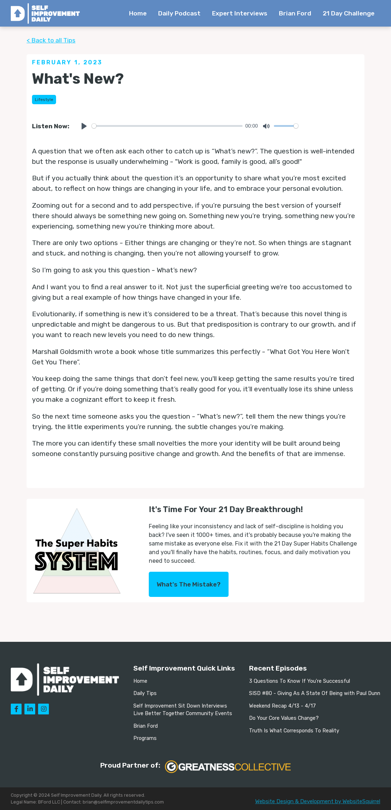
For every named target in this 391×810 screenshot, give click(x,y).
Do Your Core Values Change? (284, 718)
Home (138, 13)
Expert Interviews (239, 13)
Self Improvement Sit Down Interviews (180, 706)
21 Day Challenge (348, 13)
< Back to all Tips (51, 40)
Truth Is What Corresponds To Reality (294, 731)
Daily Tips (145, 693)
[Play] (84, 126)
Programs (145, 738)
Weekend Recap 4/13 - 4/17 (282, 706)
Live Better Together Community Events (182, 713)
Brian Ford (295, 13)
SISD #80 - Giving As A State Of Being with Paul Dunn (314, 693)
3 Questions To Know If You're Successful (299, 681)
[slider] (167, 126)
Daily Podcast (179, 13)
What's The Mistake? (189, 584)
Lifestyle (44, 99)
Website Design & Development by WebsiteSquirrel (317, 801)
